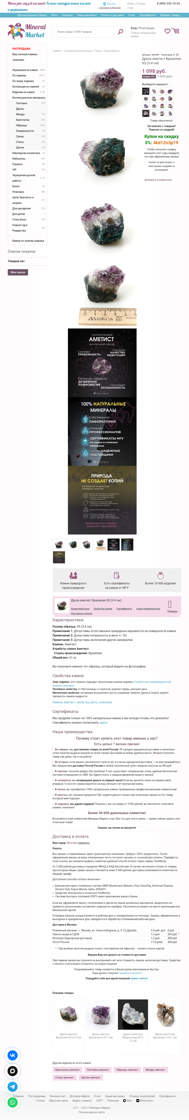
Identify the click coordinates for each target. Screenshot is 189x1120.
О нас (131, 15)
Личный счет (57, 1096)
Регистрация (146, 28)
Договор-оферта (80, 1096)
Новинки (67, 15)
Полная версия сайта (92, 1112)
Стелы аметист (64, 1077)
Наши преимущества (148, 608)
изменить (84, 842)
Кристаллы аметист (67, 1069)
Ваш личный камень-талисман (25, 57)
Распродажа (21, 48)
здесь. (103, 722)
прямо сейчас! (139, 978)
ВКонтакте (144, 1100)
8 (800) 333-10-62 (168, 3)
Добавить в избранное (158, 179)
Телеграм (113, 1100)
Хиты (54, 15)
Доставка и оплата (81, 613)
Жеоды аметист (155, 1069)
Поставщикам (36, 1096)
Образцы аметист (127, 1069)
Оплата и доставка (112, 15)
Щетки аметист (90, 1077)
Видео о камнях (82, 1100)
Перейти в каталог (129, 973)
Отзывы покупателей (142, 1096)
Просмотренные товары (32, 15)
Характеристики (80, 608)
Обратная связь (58, 1100)
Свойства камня (103, 608)
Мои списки (18, 272)
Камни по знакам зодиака (28, 240)
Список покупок (22, 251)
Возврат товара (169, 15)
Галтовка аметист (98, 1069)
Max (127, 1100)
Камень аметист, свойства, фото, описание (82, 702)
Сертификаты (148, 15)
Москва (111, 3)
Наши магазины (87, 15)
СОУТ (99, 1100)
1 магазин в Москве (109, 7)
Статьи (40, 1100)
